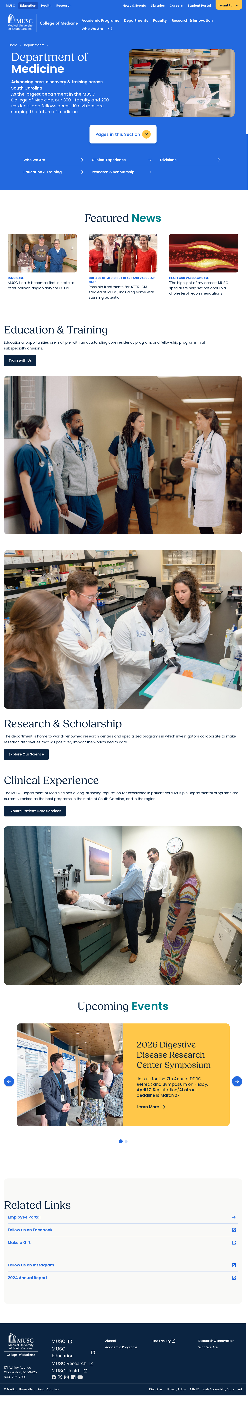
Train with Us (20, 360)
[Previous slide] (9, 1081)
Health (46, 5)
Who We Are (92, 28)
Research (63, 5)
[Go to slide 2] (126, 1141)
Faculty (160, 20)
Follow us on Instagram (122, 1265)
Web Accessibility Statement (222, 1389)
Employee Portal (122, 1217)
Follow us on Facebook (122, 1230)
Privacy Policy (176, 1389)
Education (28, 5)
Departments (136, 20)
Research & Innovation (192, 20)
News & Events (134, 5)
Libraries (158, 5)
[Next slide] (237, 1081)
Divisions (190, 160)
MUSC (10, 5)
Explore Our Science (26, 754)
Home (13, 45)
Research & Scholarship (122, 172)
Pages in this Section (124, 134)
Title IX (194, 1389)
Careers (176, 5)
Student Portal (199, 5)
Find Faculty (164, 1341)
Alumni (110, 1341)
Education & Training (53, 172)
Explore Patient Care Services (35, 810)
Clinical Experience (122, 160)
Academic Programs (100, 20)
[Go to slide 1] (121, 1141)
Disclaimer (156, 1389)
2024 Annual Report (122, 1278)
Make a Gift (122, 1243)
